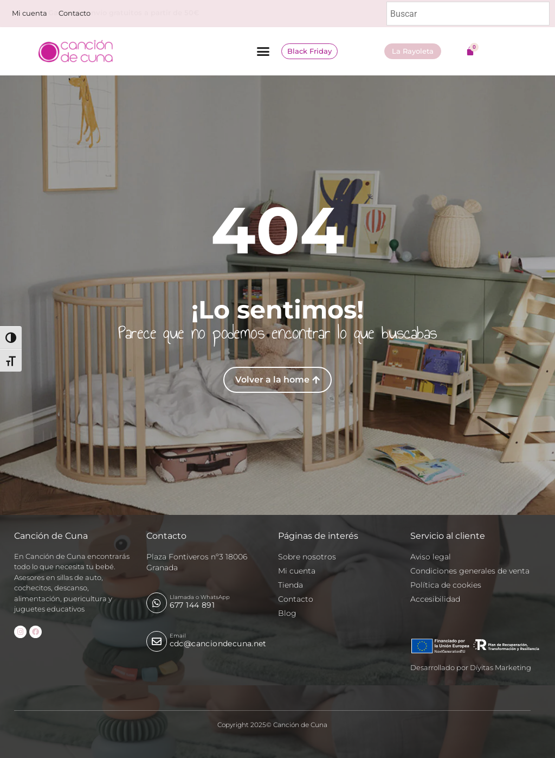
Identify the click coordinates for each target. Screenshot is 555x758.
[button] (263, 51)
